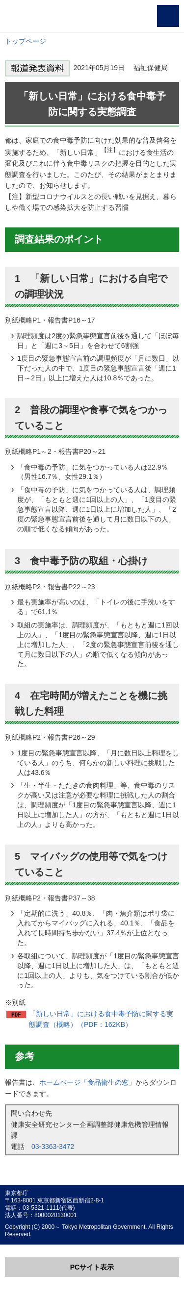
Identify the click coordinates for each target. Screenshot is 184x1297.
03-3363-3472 (52, 1146)
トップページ (25, 41)
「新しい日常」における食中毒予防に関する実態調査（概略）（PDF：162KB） (101, 1019)
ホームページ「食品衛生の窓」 (87, 1082)
